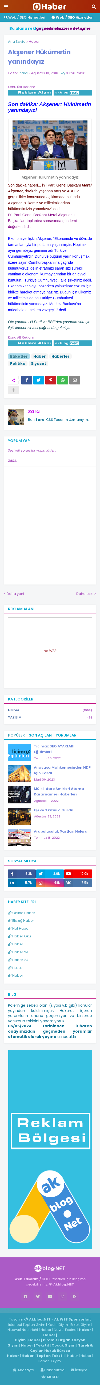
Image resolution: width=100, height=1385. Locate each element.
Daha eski (84, 593)
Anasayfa (23, 1370)
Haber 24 (18, 952)
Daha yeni (15, 593)
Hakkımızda (53, 1370)
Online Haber (21, 912)
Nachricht (30, 1329)
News (58, 1329)
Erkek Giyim (80, 1324)
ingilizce (55, 1310)
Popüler (16, 735)
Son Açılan (40, 735)
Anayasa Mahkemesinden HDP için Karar (62, 770)
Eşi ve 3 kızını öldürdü (53, 810)
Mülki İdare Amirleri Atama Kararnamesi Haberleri (59, 791)
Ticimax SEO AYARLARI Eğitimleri (54, 749)
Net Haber (19, 928)
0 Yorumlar (75, 73)
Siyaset (38, 363)
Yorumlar (66, 735)
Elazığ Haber (21, 920)
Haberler (60, 356)
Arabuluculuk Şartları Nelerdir (62, 831)
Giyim (20, 1340)
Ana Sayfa (17, 41)
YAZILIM (50, 717)
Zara (34, 411)
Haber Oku (19, 936)
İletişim (79, 1370)
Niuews (13, 1329)
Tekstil (42, 1345)
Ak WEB (50, 650)
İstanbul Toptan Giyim (26, 1324)
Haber (34, 41)
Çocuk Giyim (63, 1345)
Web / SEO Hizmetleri (24, 17)
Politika (17, 363)
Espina (71, 1329)
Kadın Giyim (58, 1324)
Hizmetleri (72, 17)
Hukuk (15, 967)
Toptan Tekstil (50, 1355)
